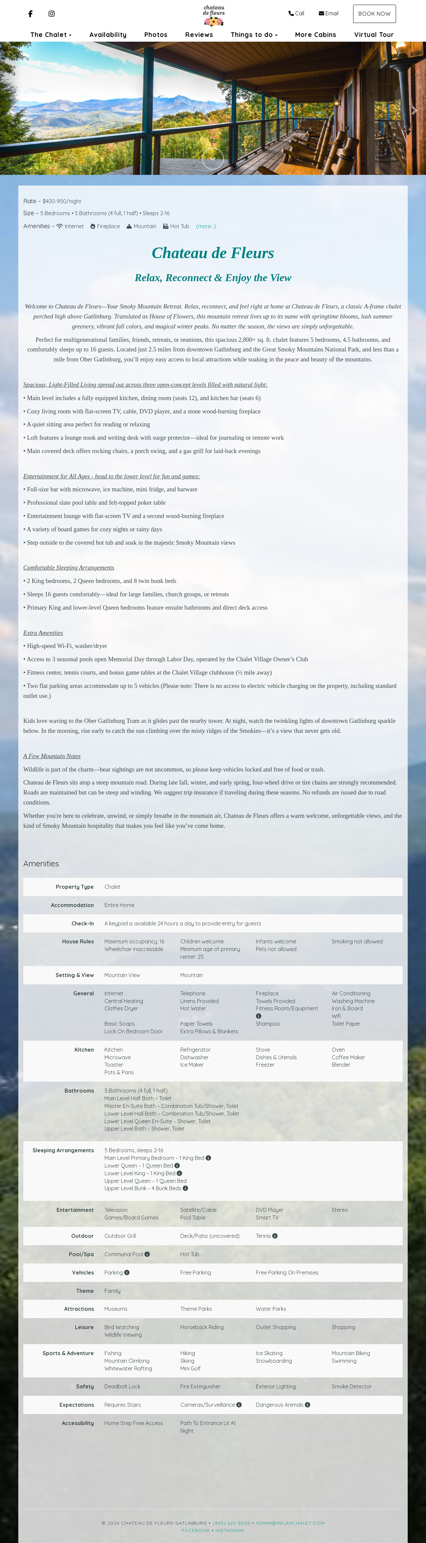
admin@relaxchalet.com (290, 1523)
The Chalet (48, 35)
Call (296, 13)
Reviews (199, 35)
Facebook (196, 1530)
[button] (10, 108)
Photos (156, 35)
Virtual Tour (374, 35)
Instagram (230, 1530)
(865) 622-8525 (231, 1523)
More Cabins (315, 35)
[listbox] (213, 108)
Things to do (252, 35)
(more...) (206, 226)
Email (328, 13)
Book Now (374, 13)
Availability (108, 35)
